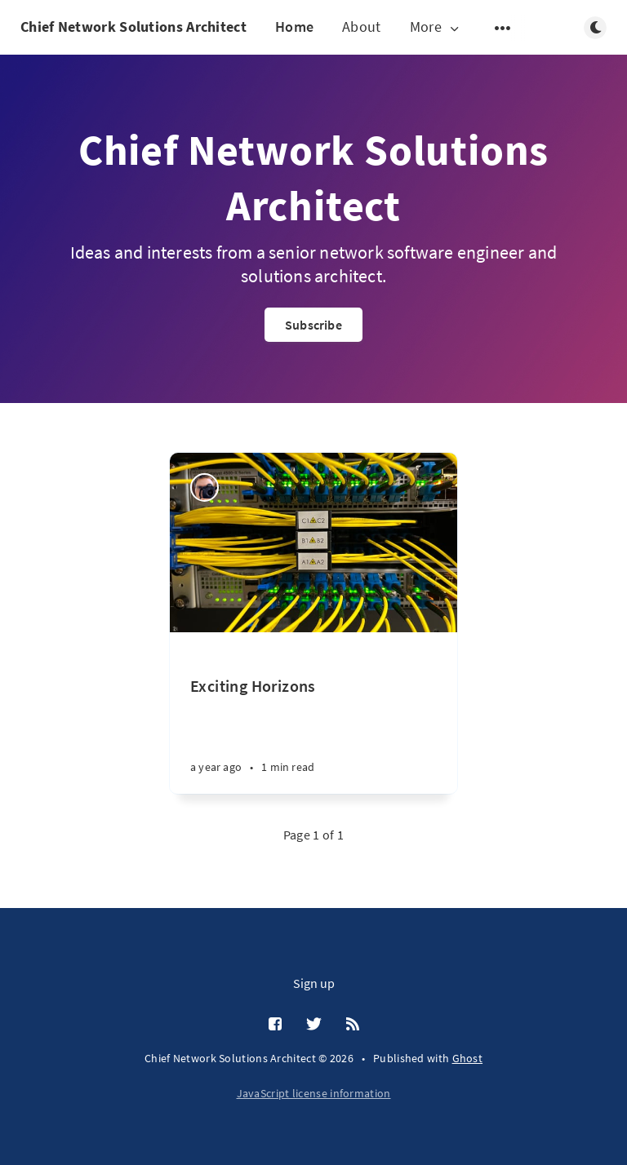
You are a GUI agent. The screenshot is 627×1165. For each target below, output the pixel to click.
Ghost (467, 1058)
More (436, 27)
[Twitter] (314, 1024)
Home (294, 26)
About (361, 26)
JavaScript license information (314, 1093)
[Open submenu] (503, 28)
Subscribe (313, 325)
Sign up (314, 983)
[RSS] (352, 1024)
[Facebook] (275, 1024)
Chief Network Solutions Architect (133, 26)
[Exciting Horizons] (313, 713)
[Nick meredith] (204, 487)
